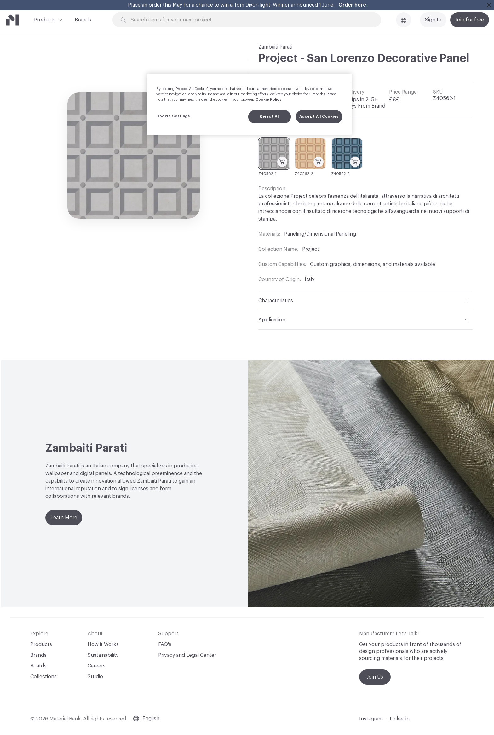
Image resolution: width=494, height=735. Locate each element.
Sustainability (103, 655)
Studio (95, 676)
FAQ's (164, 644)
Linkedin (400, 718)
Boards (38, 665)
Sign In (433, 19)
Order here (352, 5)
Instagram (371, 718)
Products (45, 19)
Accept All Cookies (319, 116)
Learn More (63, 517)
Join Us (375, 676)
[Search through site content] (250, 20)
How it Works (103, 644)
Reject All (270, 116)
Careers (97, 665)
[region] (249, 104)
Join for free (469, 19)
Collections (43, 676)
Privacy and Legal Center (187, 655)
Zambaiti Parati (275, 47)
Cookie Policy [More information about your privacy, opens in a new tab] (268, 99)
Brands (83, 19)
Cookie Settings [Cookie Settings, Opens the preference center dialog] (173, 116)
